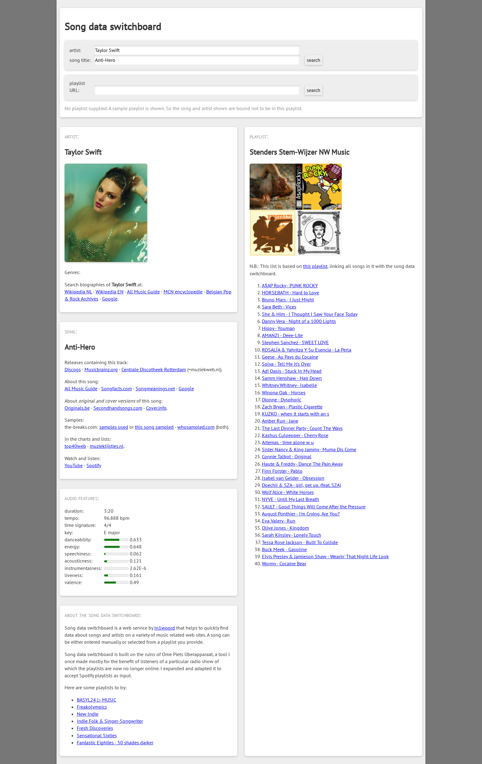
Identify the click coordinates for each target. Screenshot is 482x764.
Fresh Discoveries (95, 728)
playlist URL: (77, 86)
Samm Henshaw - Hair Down (292, 378)
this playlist (315, 266)
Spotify (93, 465)
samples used (113, 427)
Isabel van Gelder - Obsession (293, 478)
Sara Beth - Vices (279, 307)
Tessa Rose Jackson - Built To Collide (300, 542)
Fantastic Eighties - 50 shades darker (115, 742)
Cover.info (156, 408)
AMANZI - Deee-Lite (282, 335)
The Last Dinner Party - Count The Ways (302, 428)
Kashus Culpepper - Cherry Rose (295, 435)
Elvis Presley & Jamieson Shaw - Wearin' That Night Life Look (325, 556)
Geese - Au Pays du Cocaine (290, 357)
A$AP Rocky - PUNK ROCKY (290, 285)
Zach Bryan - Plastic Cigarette (292, 407)
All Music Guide (143, 291)
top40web (75, 446)
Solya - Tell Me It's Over (286, 364)
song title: (80, 60)
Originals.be (77, 408)
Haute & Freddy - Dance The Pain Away (302, 464)
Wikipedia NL (78, 291)
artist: (75, 50)
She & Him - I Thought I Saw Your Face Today (310, 314)
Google (109, 299)
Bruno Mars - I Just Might (288, 299)
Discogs (73, 369)
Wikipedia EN (110, 291)
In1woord (164, 628)
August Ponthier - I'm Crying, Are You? (301, 514)
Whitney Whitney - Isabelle (289, 385)
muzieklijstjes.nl (107, 446)
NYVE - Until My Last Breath (290, 499)
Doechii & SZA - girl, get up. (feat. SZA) (301, 485)
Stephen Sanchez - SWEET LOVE (295, 342)
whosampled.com (196, 427)
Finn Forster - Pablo (282, 471)
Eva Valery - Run (278, 521)
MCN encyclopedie (183, 291)
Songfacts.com (116, 388)
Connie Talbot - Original (286, 456)
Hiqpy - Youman (278, 328)
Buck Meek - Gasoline (284, 549)
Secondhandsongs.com (117, 408)
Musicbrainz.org (101, 369)
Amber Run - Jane (280, 421)
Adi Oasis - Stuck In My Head (292, 371)
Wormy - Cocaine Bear (284, 563)
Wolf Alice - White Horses (288, 492)
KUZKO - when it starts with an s (295, 414)
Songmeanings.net (155, 388)
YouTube (74, 465)
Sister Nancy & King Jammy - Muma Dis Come (309, 449)
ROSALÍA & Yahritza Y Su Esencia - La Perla (306, 350)
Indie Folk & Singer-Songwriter (110, 721)
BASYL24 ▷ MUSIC (96, 700)
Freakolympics (92, 707)
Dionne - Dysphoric (281, 399)
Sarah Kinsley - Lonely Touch (291, 535)
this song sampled (154, 427)
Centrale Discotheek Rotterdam (153, 369)
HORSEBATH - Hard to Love (290, 292)
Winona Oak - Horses (284, 392)
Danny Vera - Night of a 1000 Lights (299, 321)
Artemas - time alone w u (288, 442)
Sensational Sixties (97, 735)
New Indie (87, 714)
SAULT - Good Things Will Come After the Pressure (313, 506)
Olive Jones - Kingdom (285, 528)
